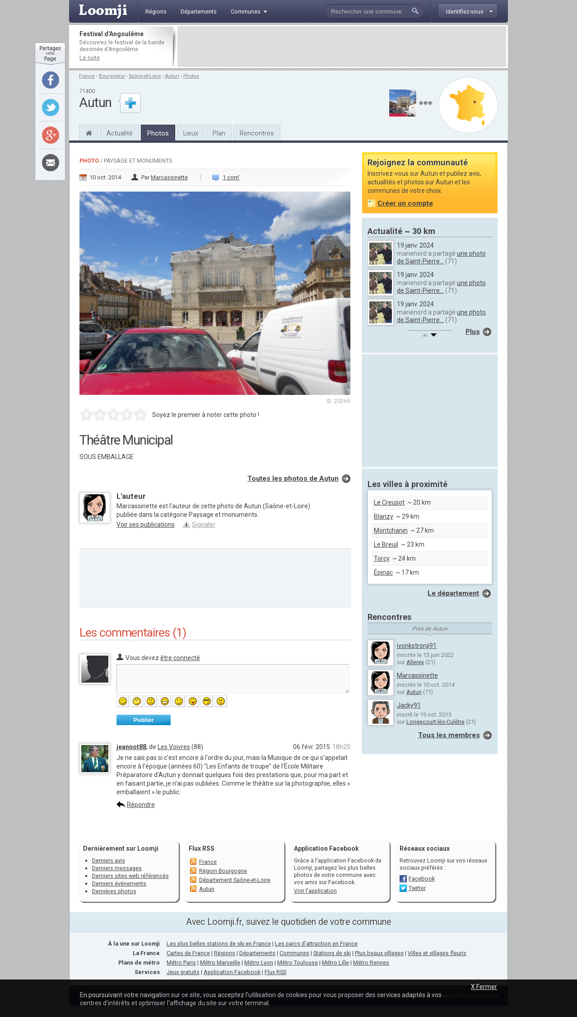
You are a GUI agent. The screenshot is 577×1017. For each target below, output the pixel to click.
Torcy (382, 558)
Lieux (190, 133)
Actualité (120, 133)
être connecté (180, 657)
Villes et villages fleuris (437, 953)
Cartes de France (188, 953)
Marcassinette (169, 177)
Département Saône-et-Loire (234, 879)
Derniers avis (108, 860)
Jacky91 (409, 705)
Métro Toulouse (297, 962)
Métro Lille (335, 962)
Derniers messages (117, 868)
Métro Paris (181, 962)
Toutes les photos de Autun (293, 478)
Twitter (417, 888)
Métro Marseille (220, 962)
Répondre (141, 804)
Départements (257, 953)
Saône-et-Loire (145, 76)
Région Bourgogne (223, 870)
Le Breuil (386, 544)
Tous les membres (449, 735)
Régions (224, 953)
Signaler (203, 524)
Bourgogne (112, 76)
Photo (89, 160)
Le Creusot (389, 502)
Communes (294, 953)
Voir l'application (315, 890)
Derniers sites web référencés (130, 875)
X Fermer (484, 986)
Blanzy (383, 516)
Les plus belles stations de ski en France (219, 943)
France (87, 76)
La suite (89, 57)
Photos (191, 76)
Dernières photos (114, 891)
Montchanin (391, 530)
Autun (172, 76)
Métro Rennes (371, 962)
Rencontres (257, 133)
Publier (143, 720)
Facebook (422, 878)
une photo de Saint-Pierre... (441, 257)
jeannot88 (131, 746)
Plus (472, 332)
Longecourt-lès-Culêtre (435, 721)
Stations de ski (332, 953)
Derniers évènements (119, 883)
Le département (453, 593)
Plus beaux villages (379, 953)
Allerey (415, 662)
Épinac (383, 572)
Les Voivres (174, 746)
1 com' (231, 177)
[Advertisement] (341, 46)
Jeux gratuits (183, 972)
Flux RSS (201, 848)
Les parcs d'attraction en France (316, 943)
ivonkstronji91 (417, 645)
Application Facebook (232, 972)
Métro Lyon (258, 962)
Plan (219, 133)
